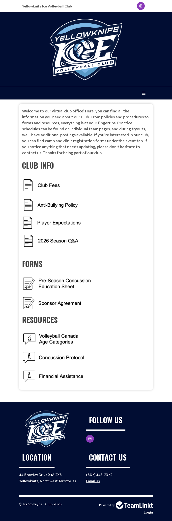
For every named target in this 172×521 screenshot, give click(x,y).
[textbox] (86, 132)
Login (148, 512)
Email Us (93, 481)
